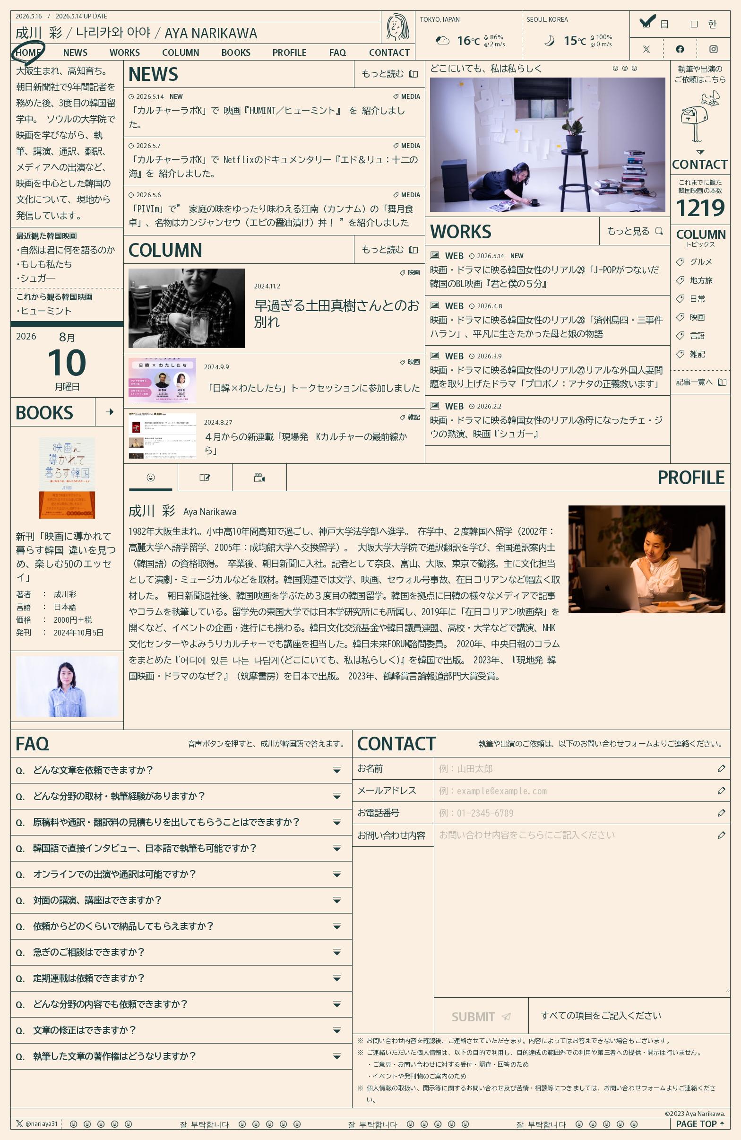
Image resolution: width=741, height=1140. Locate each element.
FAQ (338, 51)
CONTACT (389, 51)
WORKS (125, 51)
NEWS (75, 51)
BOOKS (236, 51)
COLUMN (180, 51)
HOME (28, 51)
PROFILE (290, 51)
